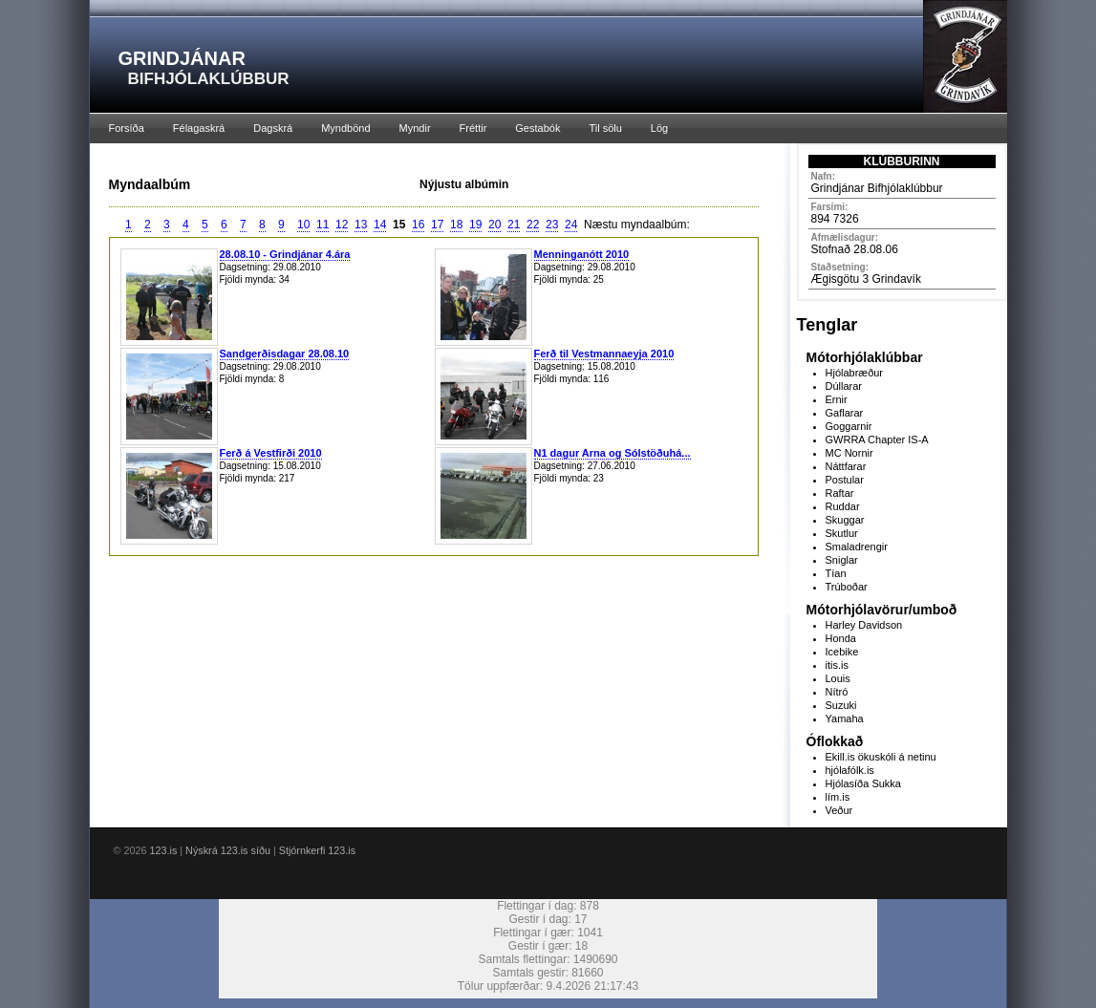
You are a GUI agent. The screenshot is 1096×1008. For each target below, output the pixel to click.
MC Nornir (849, 453)
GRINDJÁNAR (182, 58)
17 (437, 224)
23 (552, 224)
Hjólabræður (855, 372)
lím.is (838, 797)
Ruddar (843, 506)
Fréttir (473, 128)
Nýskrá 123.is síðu (227, 850)
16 (418, 224)
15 (399, 224)
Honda (841, 638)
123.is (163, 850)
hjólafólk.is (850, 770)
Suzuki (841, 705)
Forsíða (126, 128)
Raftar (840, 493)
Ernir (837, 399)
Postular (845, 479)
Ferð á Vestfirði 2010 (271, 453)
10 (303, 224)
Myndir (415, 128)
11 (322, 224)
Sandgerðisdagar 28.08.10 (285, 353)
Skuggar (845, 519)
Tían (836, 573)
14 (380, 224)
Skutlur (842, 533)
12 (341, 224)
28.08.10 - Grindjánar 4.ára (285, 254)
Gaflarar (845, 412)
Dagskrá (272, 128)
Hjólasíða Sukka (864, 783)
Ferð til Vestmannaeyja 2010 (604, 353)
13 (361, 224)
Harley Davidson (864, 625)
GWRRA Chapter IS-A (877, 439)
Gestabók (537, 128)
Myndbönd (345, 128)
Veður (839, 810)
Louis (838, 678)
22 (533, 224)
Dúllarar (844, 386)
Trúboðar (847, 586)
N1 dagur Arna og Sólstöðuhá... (612, 453)
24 (571, 224)
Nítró (837, 691)
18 (456, 224)
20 (494, 224)
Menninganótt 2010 (582, 254)
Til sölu (605, 128)
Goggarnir (849, 426)
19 (475, 224)
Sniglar (842, 560)
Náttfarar (846, 466)
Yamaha (845, 718)
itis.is (837, 665)
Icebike (842, 651)
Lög (659, 128)
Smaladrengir (857, 546)
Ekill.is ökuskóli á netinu (881, 756)
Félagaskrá (199, 128)
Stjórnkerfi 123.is (317, 850)
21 (513, 224)
